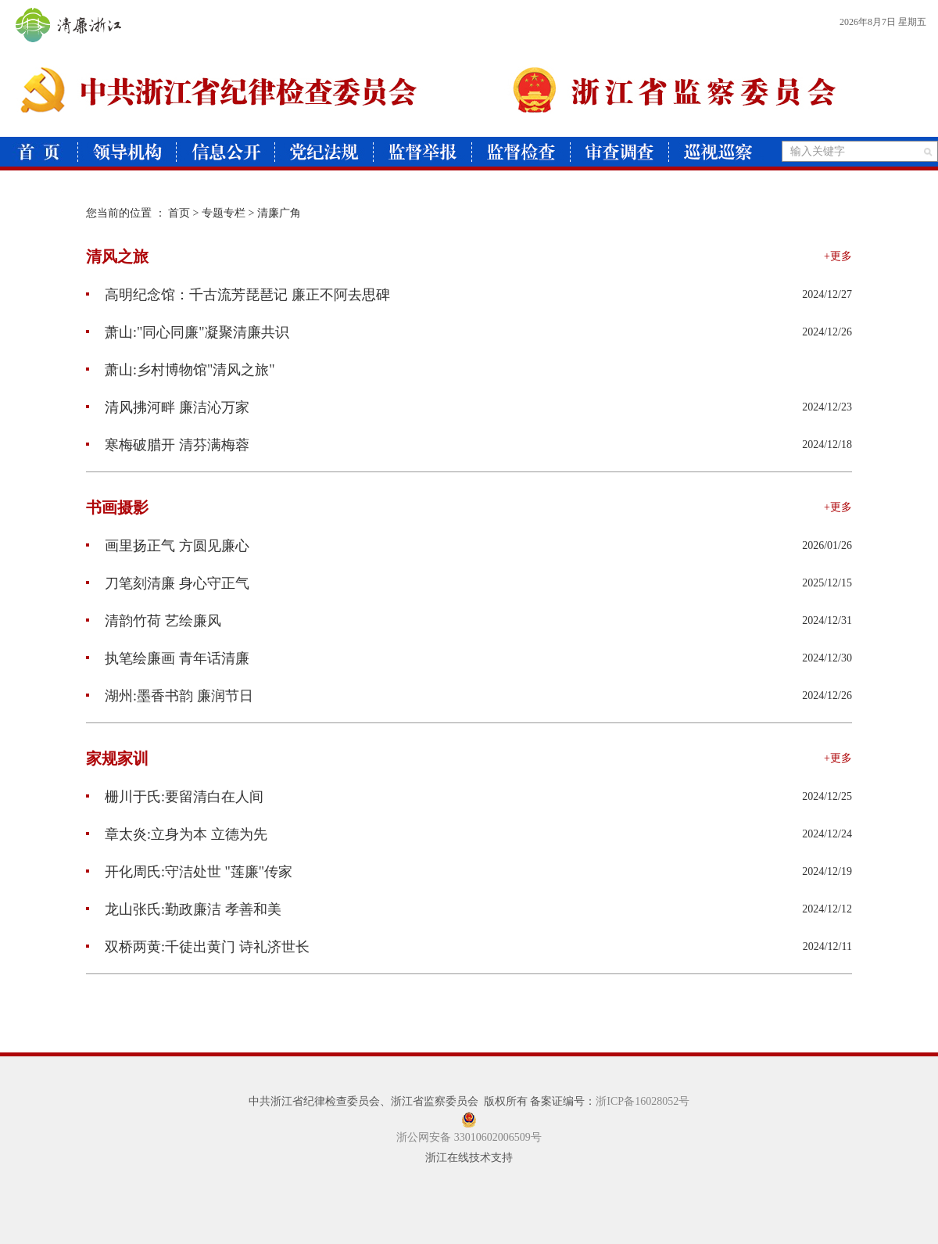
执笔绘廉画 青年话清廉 (167, 658)
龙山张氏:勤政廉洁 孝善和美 (183, 909)
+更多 (838, 256)
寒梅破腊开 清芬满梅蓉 (167, 445)
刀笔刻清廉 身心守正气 (167, 583)
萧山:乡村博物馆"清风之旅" (180, 370)
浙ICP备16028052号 (642, 1101)
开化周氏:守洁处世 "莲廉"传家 (189, 872)
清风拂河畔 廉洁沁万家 (167, 407)
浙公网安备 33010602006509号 (469, 1137)
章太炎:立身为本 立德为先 (176, 834)
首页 (179, 213)
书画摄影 (117, 507)
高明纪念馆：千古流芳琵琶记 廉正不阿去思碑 (238, 295)
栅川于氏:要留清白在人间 (174, 797)
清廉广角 (279, 213)
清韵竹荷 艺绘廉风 (153, 621)
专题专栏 (223, 213)
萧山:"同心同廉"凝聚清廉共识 (187, 332)
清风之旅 (117, 256)
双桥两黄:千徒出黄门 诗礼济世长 (198, 947)
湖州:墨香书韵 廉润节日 (169, 696)
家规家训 (117, 758)
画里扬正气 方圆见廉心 (167, 546)
